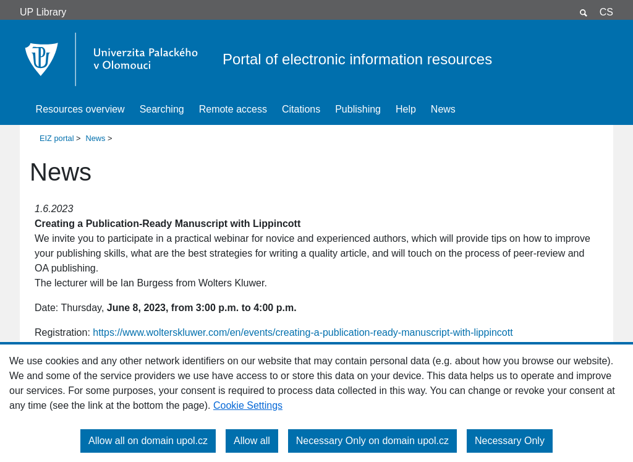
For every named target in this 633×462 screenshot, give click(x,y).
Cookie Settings (248, 405)
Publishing (358, 109)
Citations (301, 109)
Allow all (252, 440)
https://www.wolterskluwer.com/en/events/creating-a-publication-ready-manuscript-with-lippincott (302, 332)
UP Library (43, 12)
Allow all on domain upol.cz (148, 440)
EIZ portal (57, 138)
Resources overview (80, 109)
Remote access (233, 109)
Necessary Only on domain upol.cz (372, 440)
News (443, 109)
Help (406, 109)
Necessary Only (510, 440)
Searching (162, 109)
